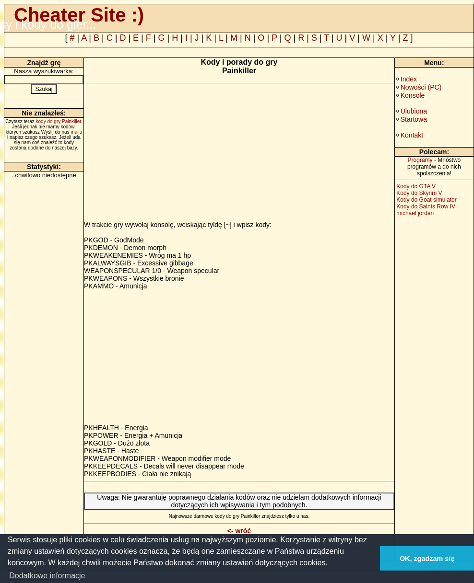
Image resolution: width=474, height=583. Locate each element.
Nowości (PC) (421, 87)
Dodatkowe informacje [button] (47, 576)
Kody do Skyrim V (419, 193)
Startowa (414, 119)
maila (76, 132)
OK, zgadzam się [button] (427, 558)
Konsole (413, 95)
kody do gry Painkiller (59, 121)
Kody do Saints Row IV (425, 206)
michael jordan (415, 213)
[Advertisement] (164, 154)
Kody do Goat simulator (426, 199)
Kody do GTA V (416, 186)
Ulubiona (414, 111)
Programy (420, 160)
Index (409, 79)
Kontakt (412, 135)
